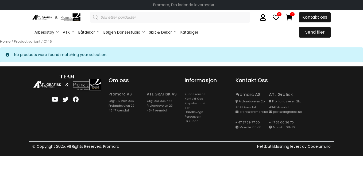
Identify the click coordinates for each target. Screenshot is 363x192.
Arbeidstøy (44, 32)
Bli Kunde (191, 121)
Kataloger (189, 32)
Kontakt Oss (194, 99)
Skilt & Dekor (160, 32)
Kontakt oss (314, 17)
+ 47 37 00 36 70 (281, 122)
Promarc (110, 146)
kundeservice (195, 94)
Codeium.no (319, 146)
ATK (66, 32)
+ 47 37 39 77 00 (247, 122)
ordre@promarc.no (254, 112)
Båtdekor (86, 32)
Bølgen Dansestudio (121, 32)
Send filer (315, 32)
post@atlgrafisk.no (287, 112)
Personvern (193, 116)
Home (5, 41)
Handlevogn (194, 112)
